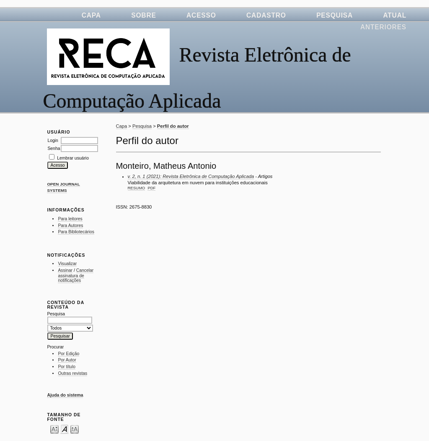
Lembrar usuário (73, 158)
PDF (151, 188)
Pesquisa (334, 15)
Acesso (201, 15)
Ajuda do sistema (65, 395)
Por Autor (67, 360)
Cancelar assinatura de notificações (75, 275)
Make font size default (64, 429)
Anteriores (383, 27)
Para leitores (70, 219)
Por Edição (68, 353)
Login (52, 140)
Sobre (143, 15)
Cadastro (266, 15)
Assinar (65, 270)
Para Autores (70, 225)
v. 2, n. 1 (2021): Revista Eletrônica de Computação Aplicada (191, 176)
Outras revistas (72, 373)
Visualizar (67, 263)
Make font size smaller (54, 429)
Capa (91, 15)
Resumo (136, 188)
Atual (394, 15)
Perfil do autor (173, 126)
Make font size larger (74, 429)
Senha (53, 148)
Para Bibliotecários (76, 232)
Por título (66, 366)
